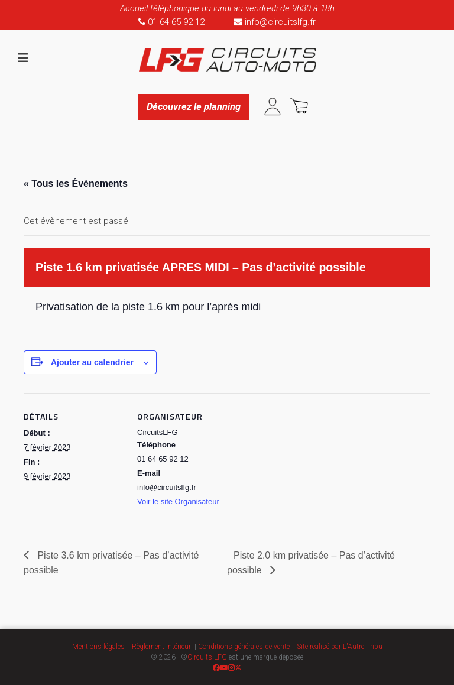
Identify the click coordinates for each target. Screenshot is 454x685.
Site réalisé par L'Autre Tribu (339, 646)
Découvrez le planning (194, 106)
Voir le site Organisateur (178, 501)
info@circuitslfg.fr (275, 22)
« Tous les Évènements (76, 183)
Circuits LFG (207, 657)
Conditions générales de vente (244, 646)
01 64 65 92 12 (171, 22)
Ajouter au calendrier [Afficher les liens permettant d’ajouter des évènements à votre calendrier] (92, 362)
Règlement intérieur (161, 646)
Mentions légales (98, 646)
